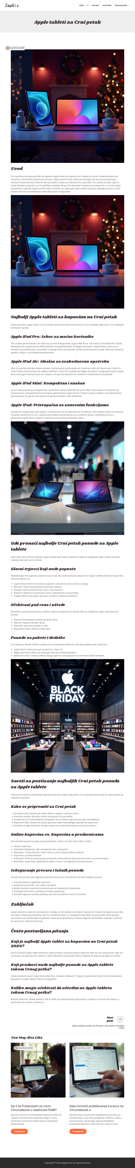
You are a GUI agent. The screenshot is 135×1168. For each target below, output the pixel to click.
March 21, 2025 (25, 1048)
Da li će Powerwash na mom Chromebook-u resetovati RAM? (34, 1108)
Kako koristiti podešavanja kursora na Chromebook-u (96, 1108)
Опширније (19, 1131)
